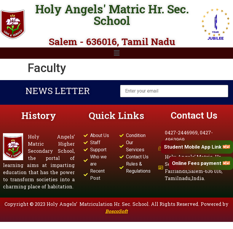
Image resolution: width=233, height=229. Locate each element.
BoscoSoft (116, 211)
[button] (116, 53)
